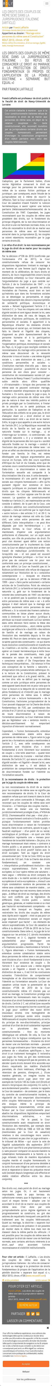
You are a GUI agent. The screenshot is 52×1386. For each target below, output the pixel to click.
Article (5, 27)
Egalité (42, 43)
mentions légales (20, 1356)
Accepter (26, 1364)
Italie (4, 46)
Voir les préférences (26, 1379)
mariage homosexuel (15, 46)
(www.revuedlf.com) (38, 1299)
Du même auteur (28, 1305)
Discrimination (19, 43)
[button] (47, 1327)
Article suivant (42, 1280)
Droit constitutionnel (29, 30)
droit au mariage (32, 43)
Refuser (26, 1371)
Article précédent (10, 1280)
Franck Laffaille (21, 27)
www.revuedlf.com (35, 1275)
